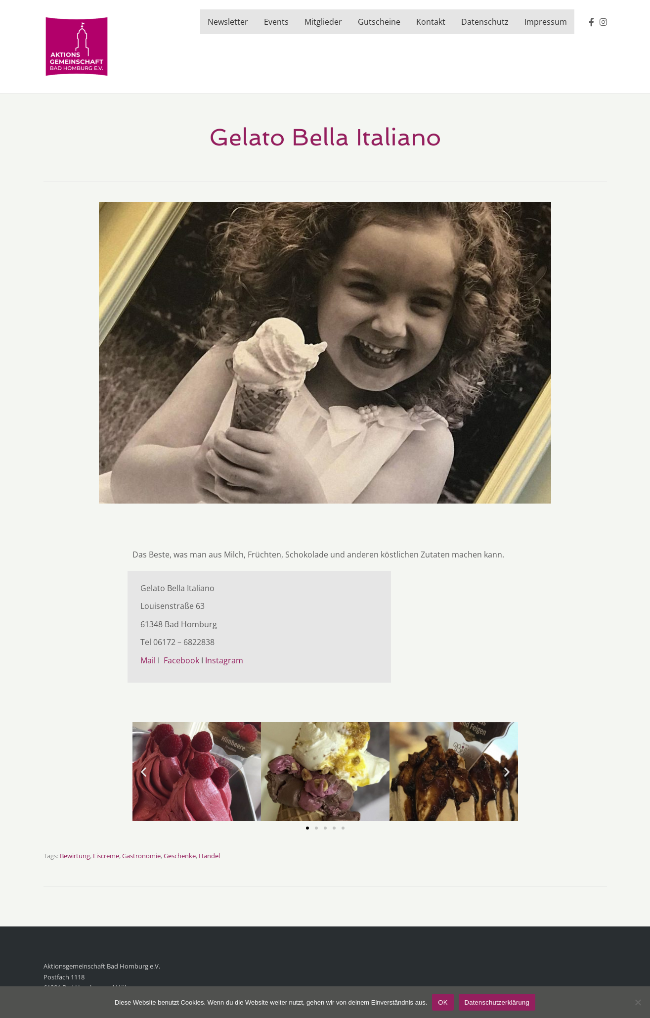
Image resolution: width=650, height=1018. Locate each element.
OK (442, 1002)
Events (276, 21)
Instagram (224, 660)
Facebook (180, 660)
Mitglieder (323, 21)
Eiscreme (106, 855)
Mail (148, 660)
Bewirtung (75, 855)
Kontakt (430, 21)
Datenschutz (485, 21)
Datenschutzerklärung (497, 1002)
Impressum (545, 21)
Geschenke (180, 855)
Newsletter (228, 21)
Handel (209, 855)
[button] (143, 771)
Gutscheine (379, 21)
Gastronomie (141, 855)
